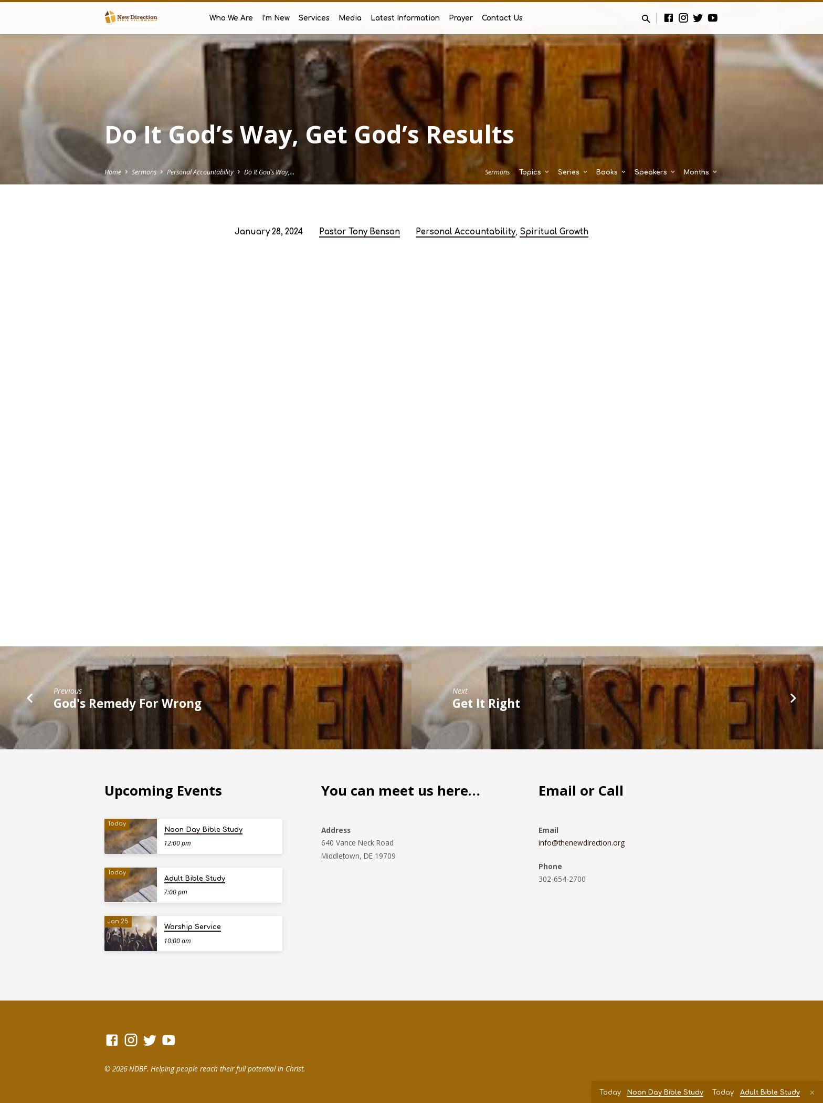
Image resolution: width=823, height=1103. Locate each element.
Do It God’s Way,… (269, 172)
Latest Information (405, 18)
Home (112, 172)
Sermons (144, 172)
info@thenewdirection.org (582, 843)
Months (701, 172)
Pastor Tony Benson (359, 232)
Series (573, 172)
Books (611, 172)
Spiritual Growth (554, 232)
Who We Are (231, 18)
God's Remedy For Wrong (128, 703)
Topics (535, 172)
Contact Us (502, 18)
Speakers (656, 172)
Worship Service (192, 927)
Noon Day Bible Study (203, 829)
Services (314, 18)
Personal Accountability (200, 172)
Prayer (461, 18)
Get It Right (486, 703)
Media (350, 18)
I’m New (276, 18)
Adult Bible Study (194, 878)
